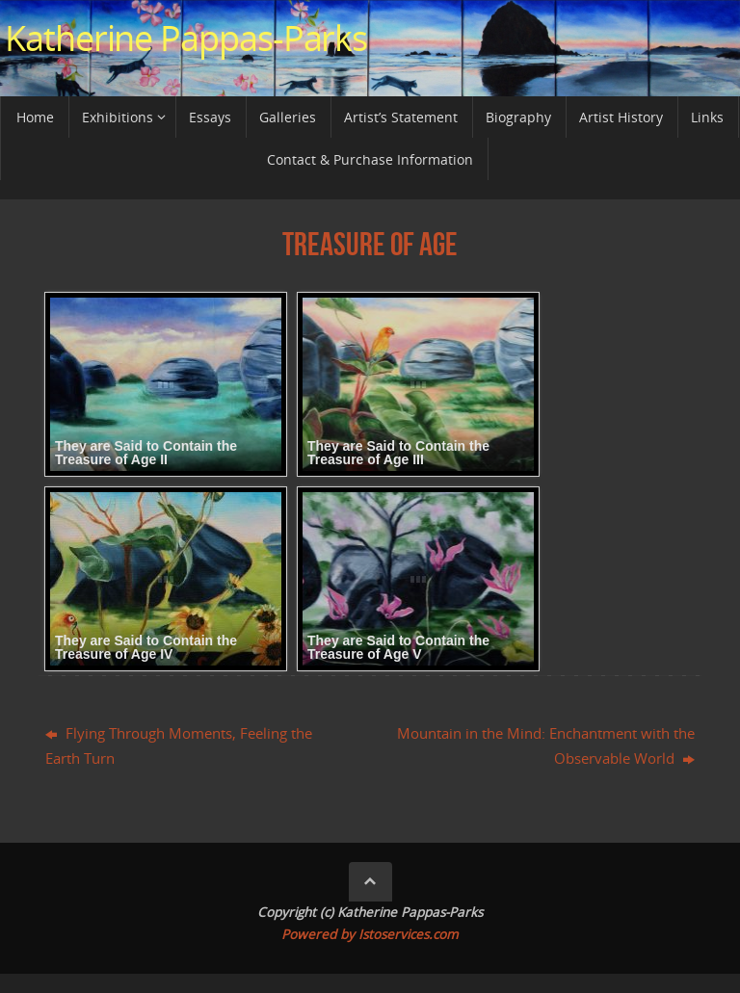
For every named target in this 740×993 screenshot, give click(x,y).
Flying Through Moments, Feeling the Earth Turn (178, 745)
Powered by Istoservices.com (370, 934)
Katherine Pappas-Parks (186, 38)
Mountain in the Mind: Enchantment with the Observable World (546, 745)
